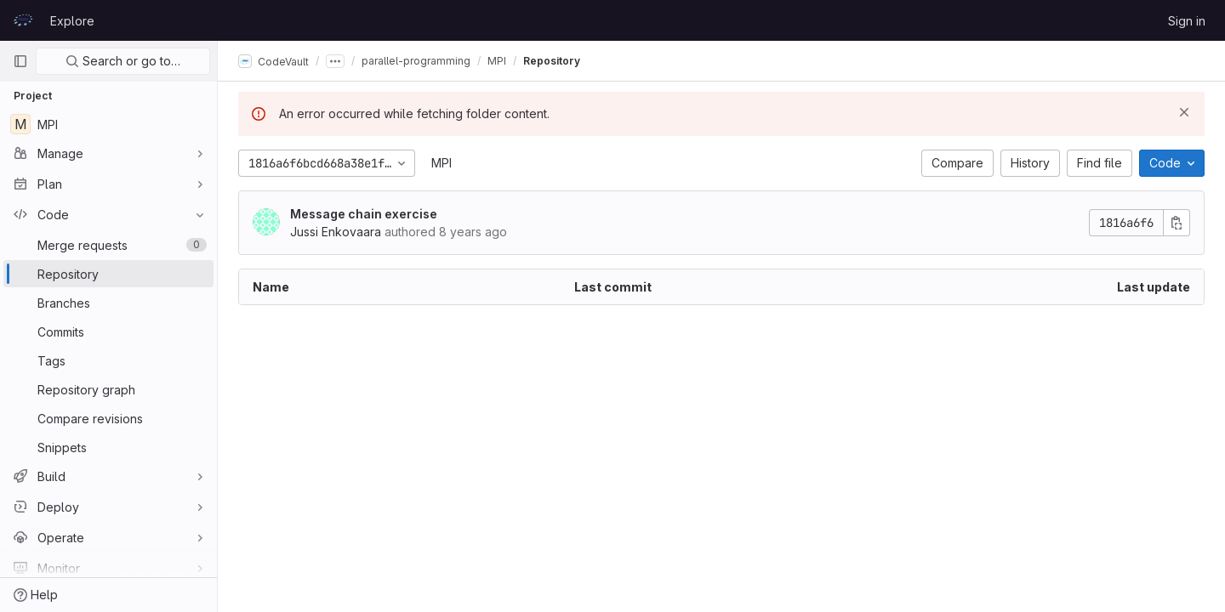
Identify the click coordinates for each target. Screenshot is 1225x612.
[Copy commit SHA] (1176, 222)
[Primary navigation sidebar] (20, 61)
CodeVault (273, 61)
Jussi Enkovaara (335, 231)
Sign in (1186, 21)
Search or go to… (123, 61)
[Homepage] (23, 20)
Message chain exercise (363, 214)
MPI (441, 163)
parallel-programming (416, 60)
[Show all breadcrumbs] (335, 61)
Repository (551, 60)
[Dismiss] (1184, 112)
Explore (72, 21)
